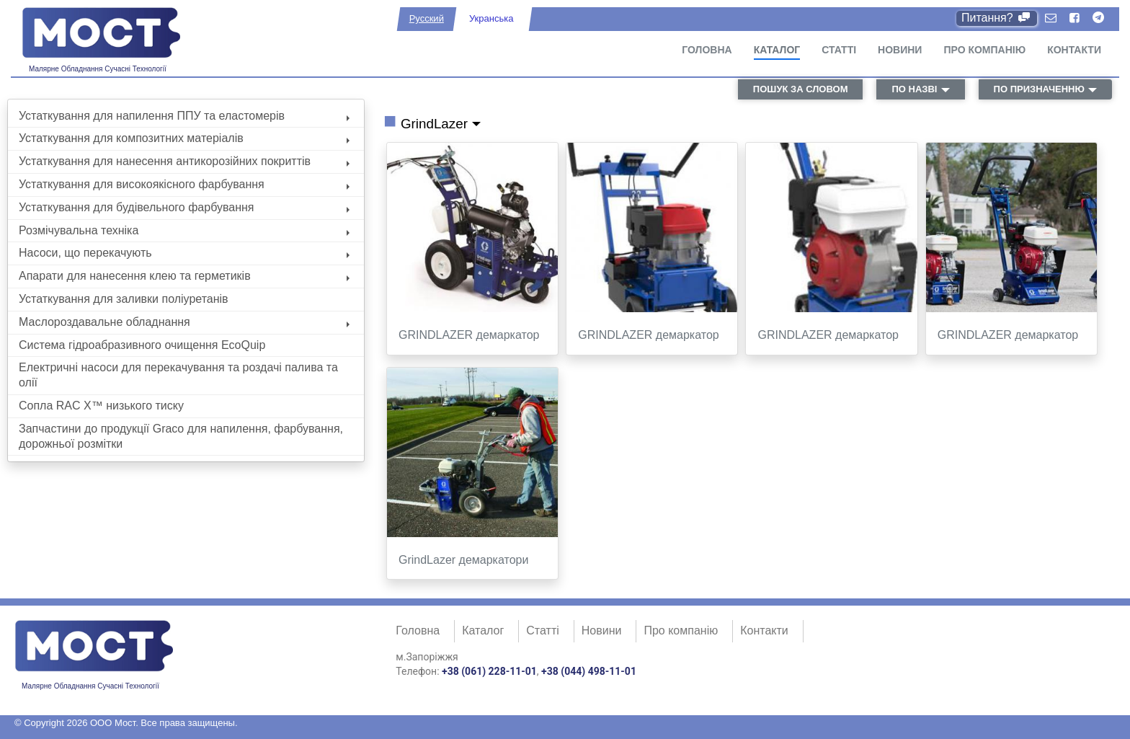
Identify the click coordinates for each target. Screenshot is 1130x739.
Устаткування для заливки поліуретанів (123, 299)
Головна (706, 50)
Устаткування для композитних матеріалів (184, 138)
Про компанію (984, 50)
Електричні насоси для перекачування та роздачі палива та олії (178, 375)
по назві (914, 89)
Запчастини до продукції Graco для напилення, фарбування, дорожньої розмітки (181, 436)
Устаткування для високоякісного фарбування (184, 184)
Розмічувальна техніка (184, 230)
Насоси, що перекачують (184, 253)
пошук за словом (800, 89)
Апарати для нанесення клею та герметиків (184, 276)
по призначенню (1039, 89)
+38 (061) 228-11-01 (489, 671)
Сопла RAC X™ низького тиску (101, 405)
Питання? (997, 18)
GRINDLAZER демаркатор (469, 335)
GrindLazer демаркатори (463, 560)
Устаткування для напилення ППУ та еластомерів (184, 116)
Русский (426, 18)
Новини (900, 50)
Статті (839, 50)
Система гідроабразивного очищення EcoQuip (142, 345)
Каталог (777, 50)
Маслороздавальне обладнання (184, 322)
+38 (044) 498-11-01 (588, 671)
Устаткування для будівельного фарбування (184, 207)
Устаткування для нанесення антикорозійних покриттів (184, 161)
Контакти (1074, 50)
